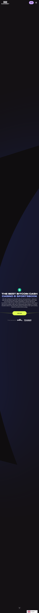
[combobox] (32, 611)
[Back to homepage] (5, 2)
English (31, 611)
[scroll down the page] (19, 607)
